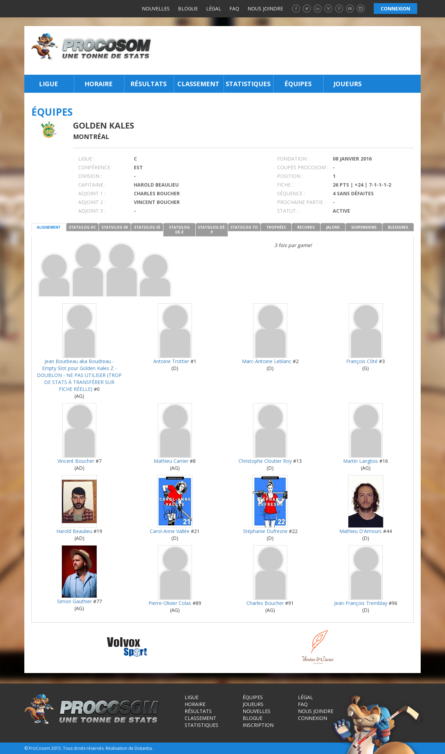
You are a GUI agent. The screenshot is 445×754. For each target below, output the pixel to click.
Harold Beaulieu (74, 531)
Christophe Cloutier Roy (265, 461)
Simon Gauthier (74, 601)
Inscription (258, 725)
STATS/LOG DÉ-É (179, 230)
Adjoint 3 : (91, 210)
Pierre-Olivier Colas (169, 603)
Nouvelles (156, 8)
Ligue (48, 84)
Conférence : (95, 167)
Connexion (312, 718)
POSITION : (290, 176)
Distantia (143, 748)
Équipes (298, 84)
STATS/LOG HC (82, 227)
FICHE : (285, 184)
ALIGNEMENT (48, 227)
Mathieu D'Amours (360, 531)
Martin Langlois (360, 461)
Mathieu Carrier (171, 461)
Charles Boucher (265, 603)
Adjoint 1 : (91, 193)
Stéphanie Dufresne (265, 531)
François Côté (362, 361)
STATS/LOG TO (244, 227)
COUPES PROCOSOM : (302, 167)
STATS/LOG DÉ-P (212, 230)
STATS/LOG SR (115, 227)
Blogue (188, 8)
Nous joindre (265, 8)
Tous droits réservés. (84, 748)
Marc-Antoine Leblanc (266, 361)
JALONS (333, 227)
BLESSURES (398, 227)
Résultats (148, 84)
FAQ (234, 8)
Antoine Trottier (171, 361)
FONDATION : (293, 158)
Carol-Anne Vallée (169, 531)
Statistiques (248, 84)
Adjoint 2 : (91, 202)
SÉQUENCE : (291, 193)
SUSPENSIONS (364, 227)
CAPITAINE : (92, 184)
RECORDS (306, 227)
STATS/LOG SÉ (147, 227)
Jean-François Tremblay (360, 603)
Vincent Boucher (75, 461)
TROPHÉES (276, 227)
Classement (198, 84)
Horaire (98, 84)
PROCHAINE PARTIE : (301, 202)
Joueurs (347, 84)
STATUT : (287, 210)
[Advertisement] (288, 50)
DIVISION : (90, 176)
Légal (213, 8)
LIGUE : (86, 158)
